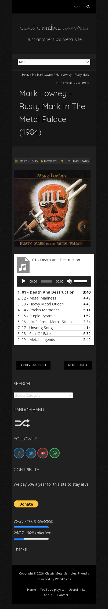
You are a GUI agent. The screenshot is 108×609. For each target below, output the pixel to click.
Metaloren (50, 161)
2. (36, 298)
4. (38, 309)
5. (36, 315)
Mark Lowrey (45, 74)
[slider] (46, 281)
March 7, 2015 (28, 161)
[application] (54, 281)
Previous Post (33, 365)
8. (34, 333)
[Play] (23, 281)
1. (45, 292)
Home (25, 74)
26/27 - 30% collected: (32, 532)
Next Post (78, 365)
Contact (62, 595)
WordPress (63, 579)
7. (35, 327)
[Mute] (69, 281)
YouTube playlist (52, 589)
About (48, 595)
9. (36, 339)
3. (40, 304)
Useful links (77, 589)
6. (44, 321)
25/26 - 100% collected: (33, 521)
